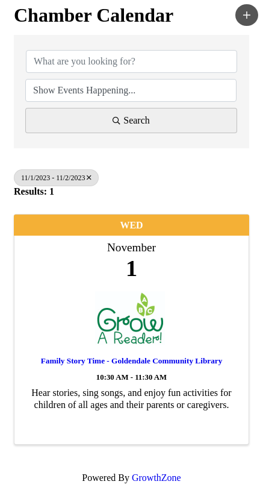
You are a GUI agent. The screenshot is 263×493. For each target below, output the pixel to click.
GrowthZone (156, 478)
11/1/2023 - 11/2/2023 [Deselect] (56, 178)
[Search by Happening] (131, 90)
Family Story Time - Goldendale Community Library (132, 360)
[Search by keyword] (131, 61)
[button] (246, 15)
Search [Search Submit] (131, 120)
